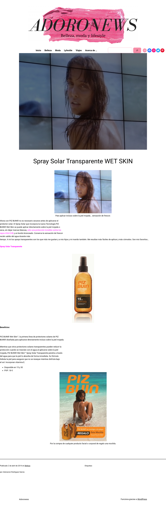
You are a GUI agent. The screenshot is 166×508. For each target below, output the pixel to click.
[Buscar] (137, 50)
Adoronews (24, 499)
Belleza (27, 466)
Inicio (38, 50)
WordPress (142, 499)
